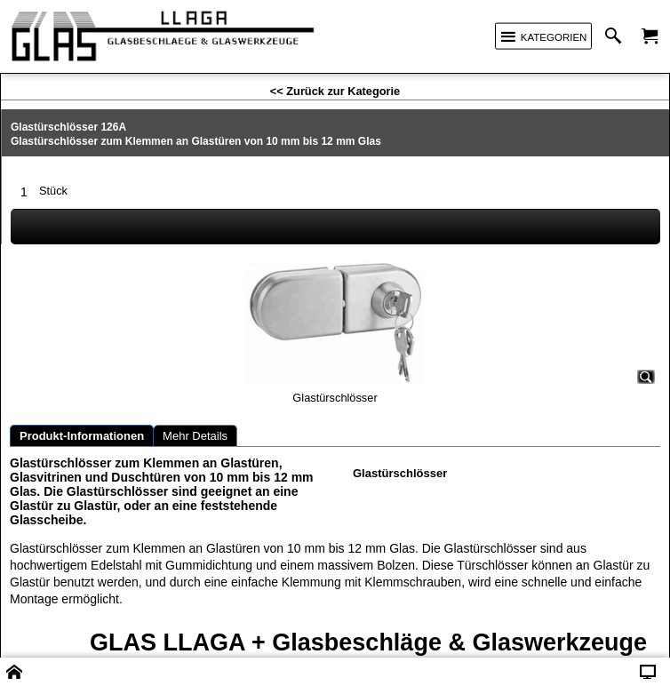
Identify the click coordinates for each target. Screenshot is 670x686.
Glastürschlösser (400, 473)
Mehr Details (195, 436)
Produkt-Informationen (82, 436)
